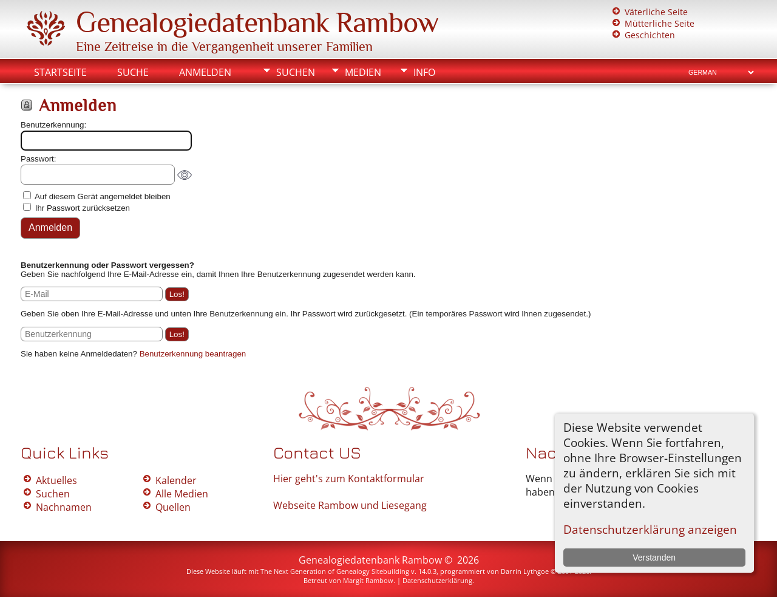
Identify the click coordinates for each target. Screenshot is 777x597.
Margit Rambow (368, 580)
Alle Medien (181, 493)
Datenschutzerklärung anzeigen (650, 529)
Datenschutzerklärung (437, 580)
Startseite (60, 72)
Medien (363, 72)
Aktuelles (56, 480)
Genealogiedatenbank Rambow (257, 22)
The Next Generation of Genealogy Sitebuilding (334, 571)
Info (424, 72)
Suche (133, 72)
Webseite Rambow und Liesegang (350, 505)
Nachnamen (64, 507)
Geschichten (650, 35)
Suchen (295, 72)
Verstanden (654, 557)
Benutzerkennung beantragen (193, 353)
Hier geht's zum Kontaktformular (348, 478)
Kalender (176, 480)
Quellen (173, 507)
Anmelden (205, 72)
